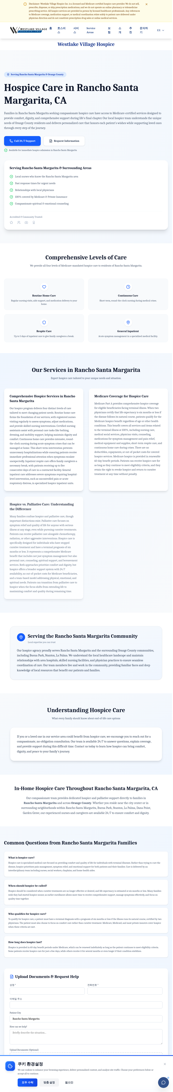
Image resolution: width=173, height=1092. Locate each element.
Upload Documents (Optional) (24, 1049)
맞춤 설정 (49, 1082)
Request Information (64, 141)
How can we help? (18, 1026)
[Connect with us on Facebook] (19, 222)
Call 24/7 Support (22, 141)
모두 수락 (27, 1082)
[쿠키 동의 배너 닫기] (165, 1064)
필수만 (69, 1082)
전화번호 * (92, 985)
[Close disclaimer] (146, 4)
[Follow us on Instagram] (26, 222)
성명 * (13, 985)
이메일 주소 (16, 998)
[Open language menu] (161, 30)
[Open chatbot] (163, 1082)
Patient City (15, 1012)
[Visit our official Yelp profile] (11, 222)
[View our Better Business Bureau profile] (33, 222)
